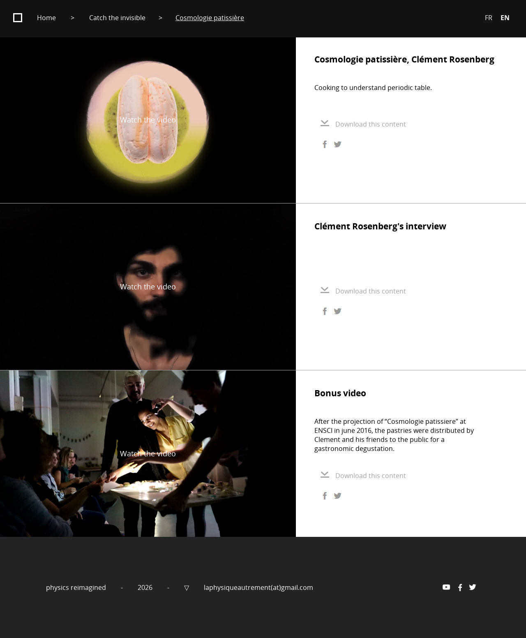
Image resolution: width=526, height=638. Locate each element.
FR (488, 17)
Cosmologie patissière (209, 17)
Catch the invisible (117, 17)
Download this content (363, 124)
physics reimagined (77, 587)
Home (46, 17)
